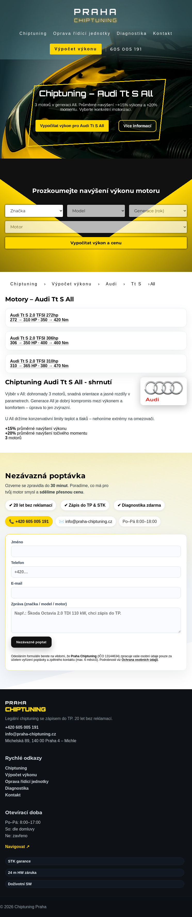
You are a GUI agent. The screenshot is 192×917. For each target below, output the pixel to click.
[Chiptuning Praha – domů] (25, 706)
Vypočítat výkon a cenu (96, 242)
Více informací (133, 127)
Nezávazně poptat (31, 642)
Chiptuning (33, 33)
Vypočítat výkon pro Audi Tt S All (74, 125)
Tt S (136, 284)
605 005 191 (126, 49)
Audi (111, 284)
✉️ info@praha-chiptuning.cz (85, 521)
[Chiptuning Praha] (96, 14)
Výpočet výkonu (75, 49)
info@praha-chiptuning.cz (30, 734)
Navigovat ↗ (17, 846)
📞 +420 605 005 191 (29, 521)
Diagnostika (132, 33)
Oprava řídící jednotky (82, 33)
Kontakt (162, 33)
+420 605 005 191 (21, 727)
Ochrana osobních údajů (140, 660)
